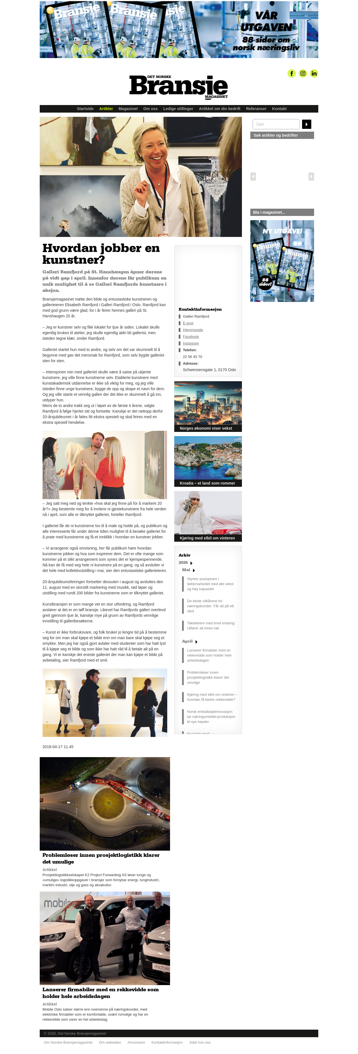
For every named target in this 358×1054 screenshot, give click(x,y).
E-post (188, 323)
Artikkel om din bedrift (220, 108)
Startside (85, 108)
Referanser (256, 108)
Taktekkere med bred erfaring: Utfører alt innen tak (211, 625)
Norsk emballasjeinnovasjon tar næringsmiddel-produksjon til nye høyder (211, 716)
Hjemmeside (193, 330)
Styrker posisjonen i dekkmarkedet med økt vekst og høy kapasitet (210, 584)
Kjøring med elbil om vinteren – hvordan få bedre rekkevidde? (212, 697)
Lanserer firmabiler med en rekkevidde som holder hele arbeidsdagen (209, 655)
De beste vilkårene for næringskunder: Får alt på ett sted (210, 606)
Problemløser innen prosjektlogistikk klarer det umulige (208, 677)
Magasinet (128, 108)
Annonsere (136, 1040)
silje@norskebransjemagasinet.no (276, 354)
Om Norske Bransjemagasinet (68, 1040)
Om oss (150, 108)
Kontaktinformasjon (167, 1040)
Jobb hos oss (200, 1040)
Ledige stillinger (178, 108)
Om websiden (110, 1040)
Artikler (106, 108)
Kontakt (279, 108)
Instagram (191, 343)
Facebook (191, 336)
